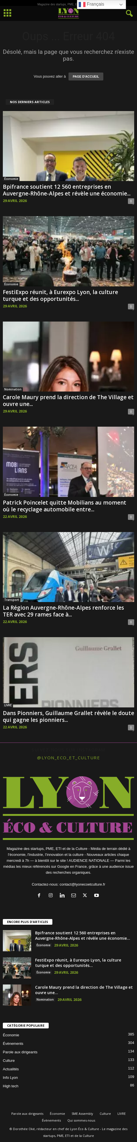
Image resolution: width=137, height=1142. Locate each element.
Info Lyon (10, 1077)
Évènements (13, 1043)
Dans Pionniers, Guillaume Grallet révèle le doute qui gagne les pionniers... (68, 716)
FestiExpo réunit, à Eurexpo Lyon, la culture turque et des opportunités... (60, 295)
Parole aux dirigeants (20, 1052)
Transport (11, 600)
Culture (9, 1060)
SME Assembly (82, 1113)
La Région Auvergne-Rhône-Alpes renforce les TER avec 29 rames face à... (63, 611)
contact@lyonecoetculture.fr (82, 884)
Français (91, 4)
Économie (11, 179)
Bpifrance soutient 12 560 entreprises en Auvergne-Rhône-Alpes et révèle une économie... (66, 190)
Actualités (11, 1069)
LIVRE (8, 705)
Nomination (13, 389)
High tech (10, 1086)
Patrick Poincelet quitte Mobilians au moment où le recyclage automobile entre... (64, 506)
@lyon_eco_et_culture (68, 757)
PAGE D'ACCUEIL (86, 76)
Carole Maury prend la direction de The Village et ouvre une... (68, 401)
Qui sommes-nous (81, 1120)
